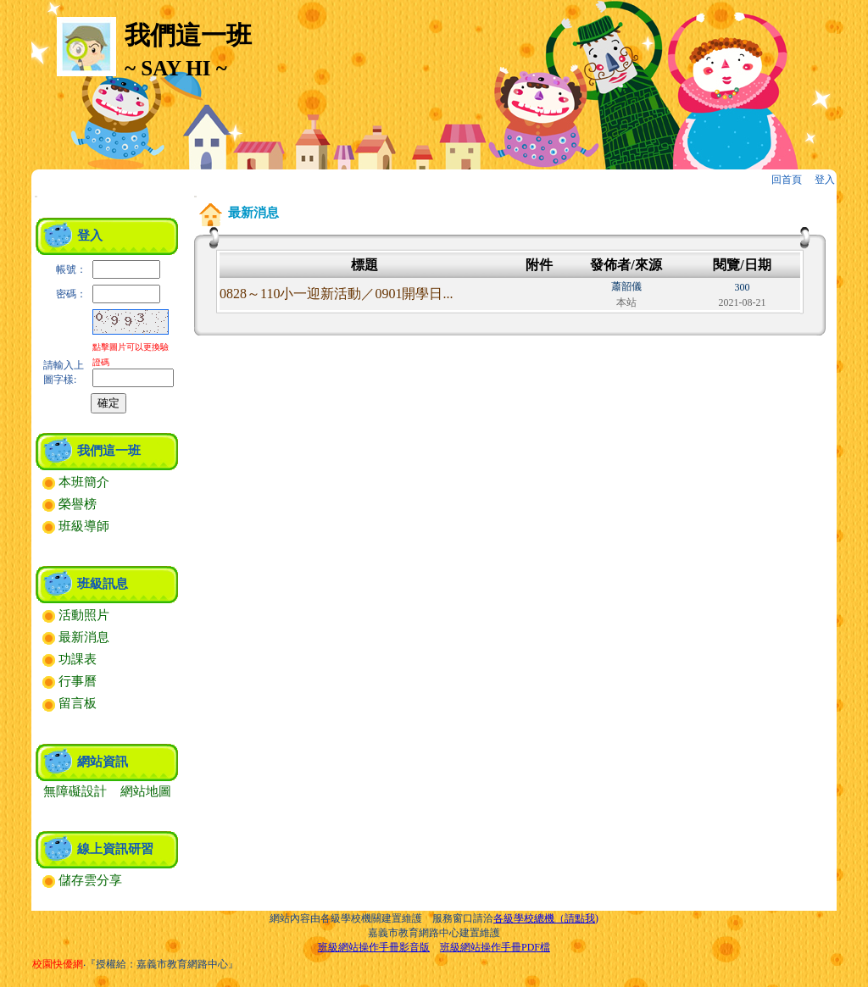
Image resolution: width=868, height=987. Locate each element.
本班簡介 (75, 482)
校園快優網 (57, 964)
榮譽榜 (69, 504)
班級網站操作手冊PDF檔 (495, 947)
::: (36, 196)
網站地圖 (145, 791)
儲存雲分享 (82, 880)
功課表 (69, 659)
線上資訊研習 (115, 849)
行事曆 (69, 681)
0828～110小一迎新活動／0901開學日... (336, 293)
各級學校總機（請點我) (545, 918)
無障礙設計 (75, 791)
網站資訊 (102, 761)
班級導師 (75, 526)
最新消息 (75, 637)
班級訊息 (102, 584)
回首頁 (786, 180)
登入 (825, 180)
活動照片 (75, 615)
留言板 (69, 703)
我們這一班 (109, 450)
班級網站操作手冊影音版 (374, 947)
